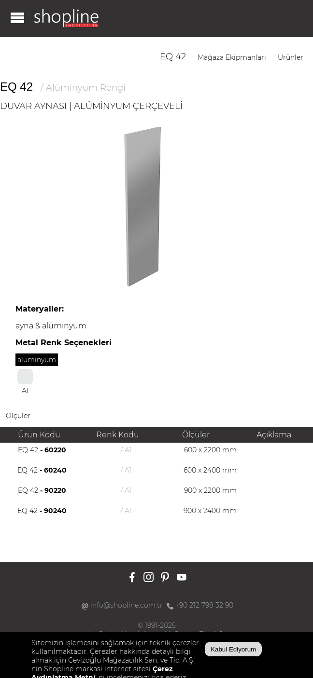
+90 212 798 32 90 (204, 605)
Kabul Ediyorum (233, 649)
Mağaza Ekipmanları (232, 57)
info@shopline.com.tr (126, 605)
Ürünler (290, 57)
